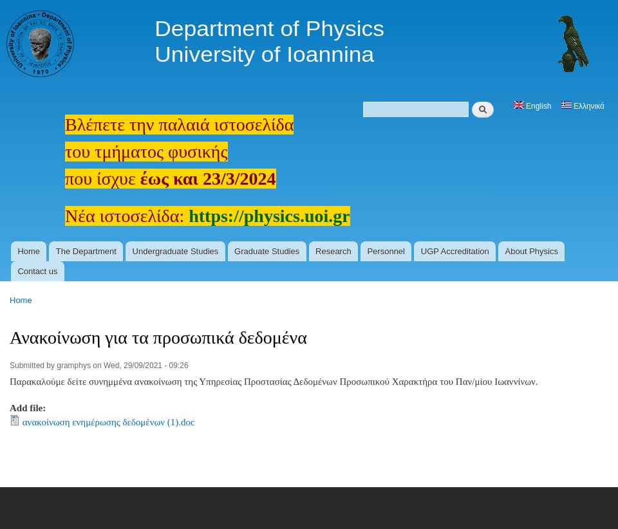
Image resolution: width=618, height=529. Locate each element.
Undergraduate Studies (176, 251)
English (533, 106)
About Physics (531, 251)
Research (333, 251)
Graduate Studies (266, 251)
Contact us (37, 271)
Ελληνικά (582, 106)
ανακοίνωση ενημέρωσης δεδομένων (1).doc (109, 422)
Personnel (386, 251)
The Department (86, 251)
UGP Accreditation (455, 251)
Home (28, 251)
